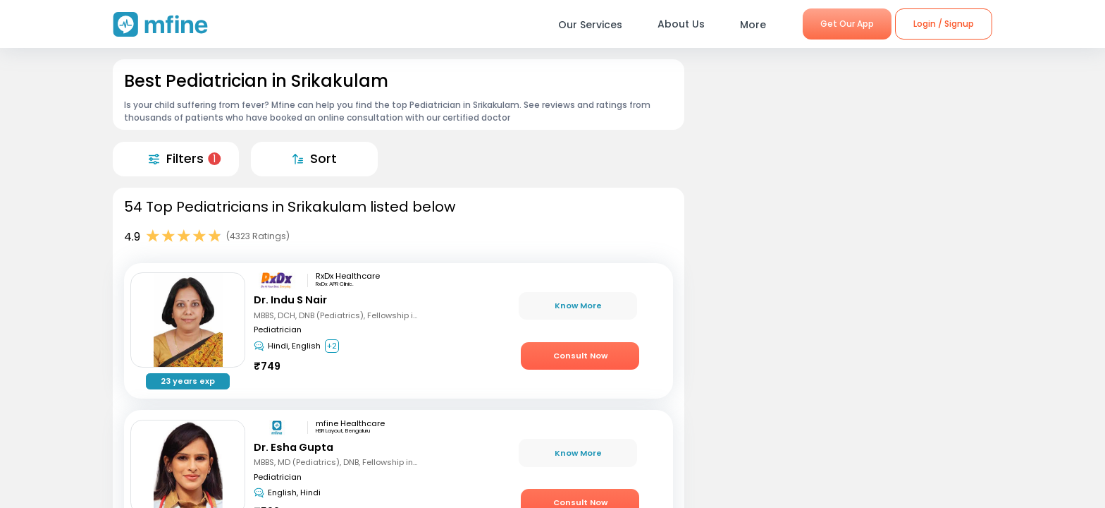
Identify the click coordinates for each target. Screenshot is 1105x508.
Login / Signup (943, 24)
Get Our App (847, 24)
